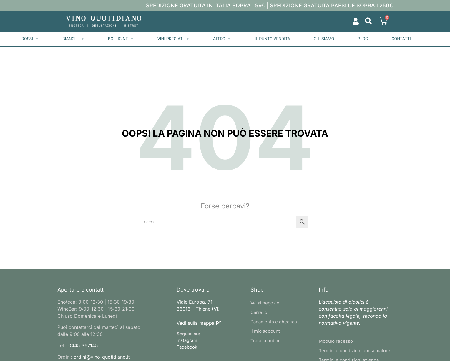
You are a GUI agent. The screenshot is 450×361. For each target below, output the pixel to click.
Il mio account (265, 331)
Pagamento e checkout (274, 321)
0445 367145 (83, 345)
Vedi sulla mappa (196, 323)
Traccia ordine (265, 340)
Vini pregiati (173, 39)
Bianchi (73, 39)
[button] (368, 21)
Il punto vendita (272, 39)
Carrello (258, 312)
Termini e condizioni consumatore (354, 350)
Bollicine (121, 39)
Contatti (401, 39)
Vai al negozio (264, 303)
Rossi (30, 39)
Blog (363, 39)
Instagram (187, 340)
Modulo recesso (336, 341)
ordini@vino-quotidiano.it (102, 357)
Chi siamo (324, 39)
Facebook (187, 347)
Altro (222, 39)
